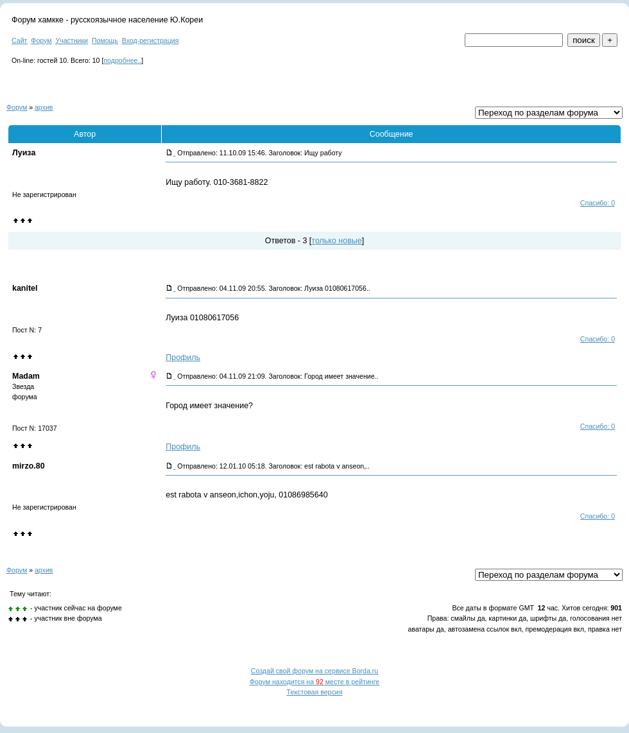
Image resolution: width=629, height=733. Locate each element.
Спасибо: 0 (597, 203)
